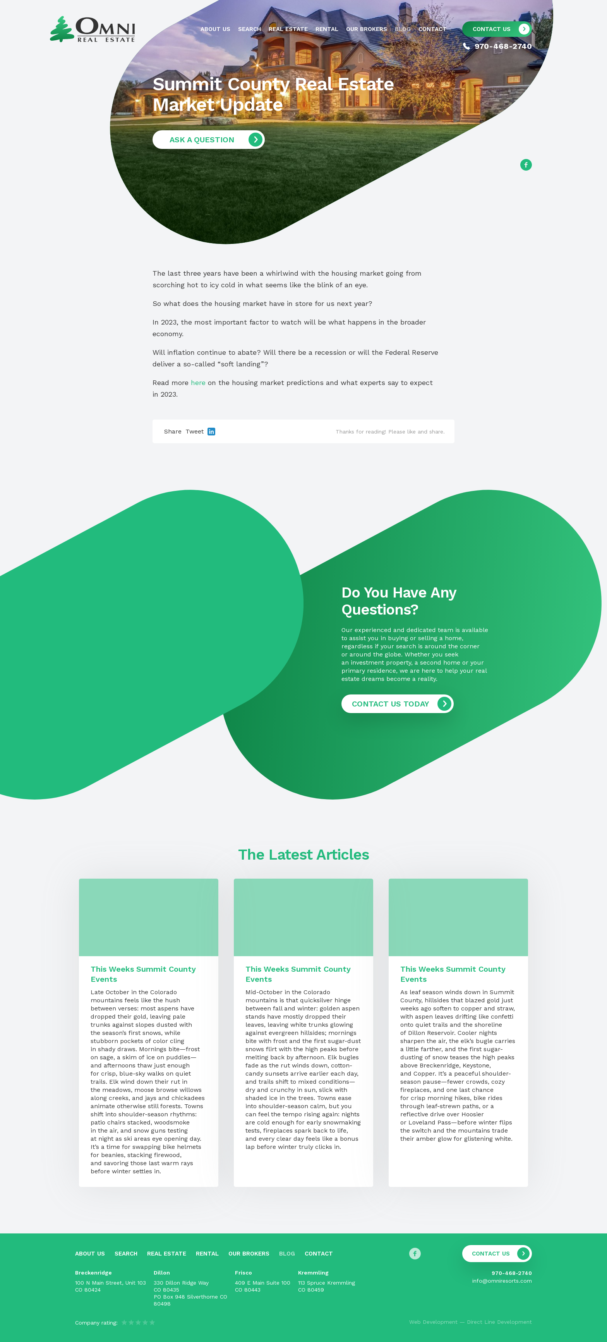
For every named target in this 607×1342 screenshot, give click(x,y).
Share (173, 431)
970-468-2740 (512, 1273)
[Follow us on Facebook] (526, 165)
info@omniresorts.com (502, 1281)
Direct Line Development (499, 1322)
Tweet (194, 431)
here (198, 382)
